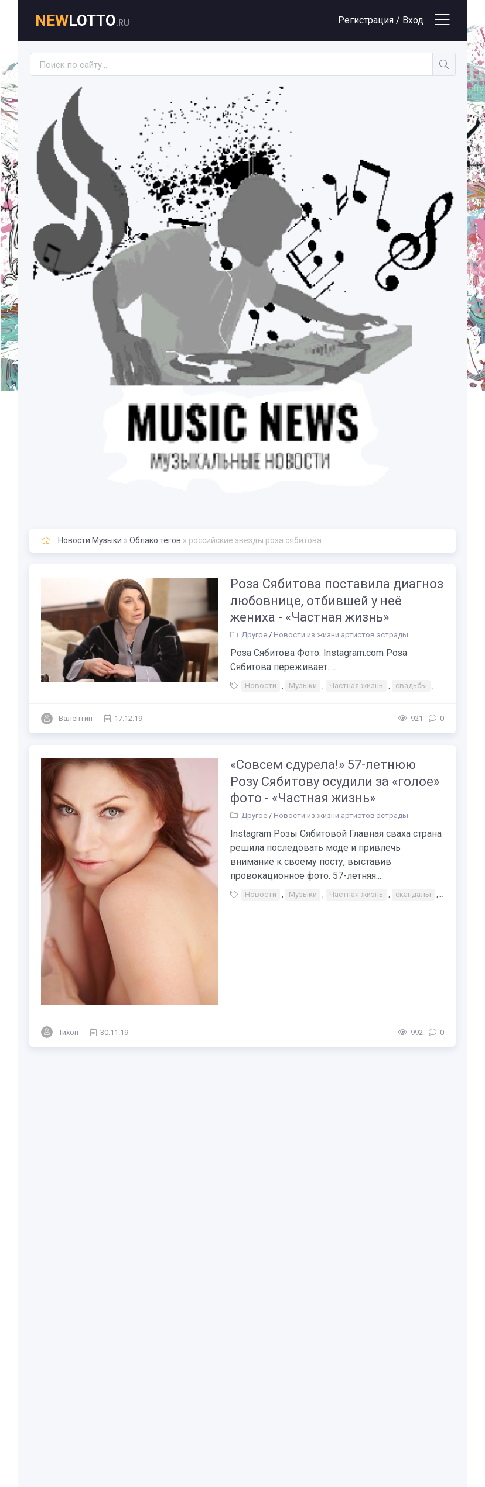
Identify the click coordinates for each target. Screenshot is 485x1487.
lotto (82, 20)
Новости (259, 685)
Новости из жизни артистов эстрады (339, 634)
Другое (252, 634)
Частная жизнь (354, 685)
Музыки (301, 685)
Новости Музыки (90, 540)
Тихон (68, 1027)
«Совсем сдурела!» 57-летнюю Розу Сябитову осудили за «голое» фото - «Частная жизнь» (333, 781)
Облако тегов (155, 540)
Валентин (76, 719)
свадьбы (409, 685)
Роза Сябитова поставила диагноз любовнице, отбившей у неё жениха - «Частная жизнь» (335, 601)
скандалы (411, 895)
